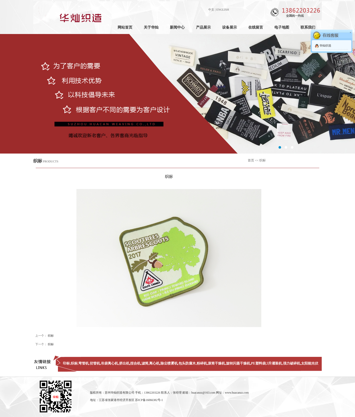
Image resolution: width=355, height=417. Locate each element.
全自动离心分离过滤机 (121, 380)
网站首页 (125, 27)
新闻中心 (177, 27)
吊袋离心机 (109, 363)
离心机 (154, 363)
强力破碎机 (291, 363)
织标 (51, 335)
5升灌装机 (274, 363)
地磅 (88, 380)
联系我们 (308, 27)
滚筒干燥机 (216, 363)
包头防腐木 (187, 363)
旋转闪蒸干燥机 (238, 363)
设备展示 (229, 27)
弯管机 (83, 363)
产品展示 (203, 27)
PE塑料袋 (258, 363)
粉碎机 (202, 363)
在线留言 (255, 27)
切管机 (95, 363)
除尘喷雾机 (169, 363)
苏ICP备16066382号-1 (149, 400)
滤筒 (145, 363)
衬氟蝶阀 (78, 380)
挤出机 (124, 363)
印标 (66, 363)
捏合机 (135, 363)
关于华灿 (151, 27)
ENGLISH (222, 9)
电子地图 (281, 27)
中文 (211, 9)
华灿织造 (325, 45)
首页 (251, 160)
